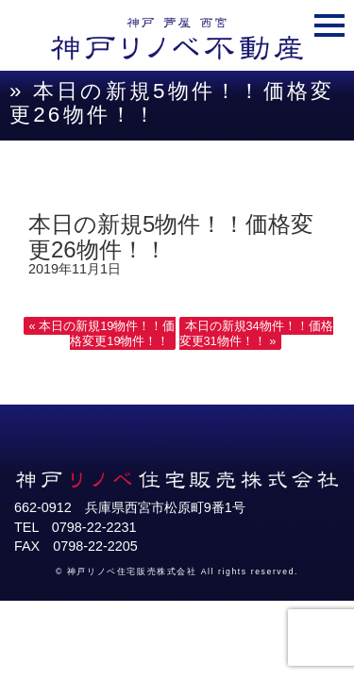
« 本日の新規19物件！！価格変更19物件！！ (102, 333)
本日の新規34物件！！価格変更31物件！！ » (256, 333)
